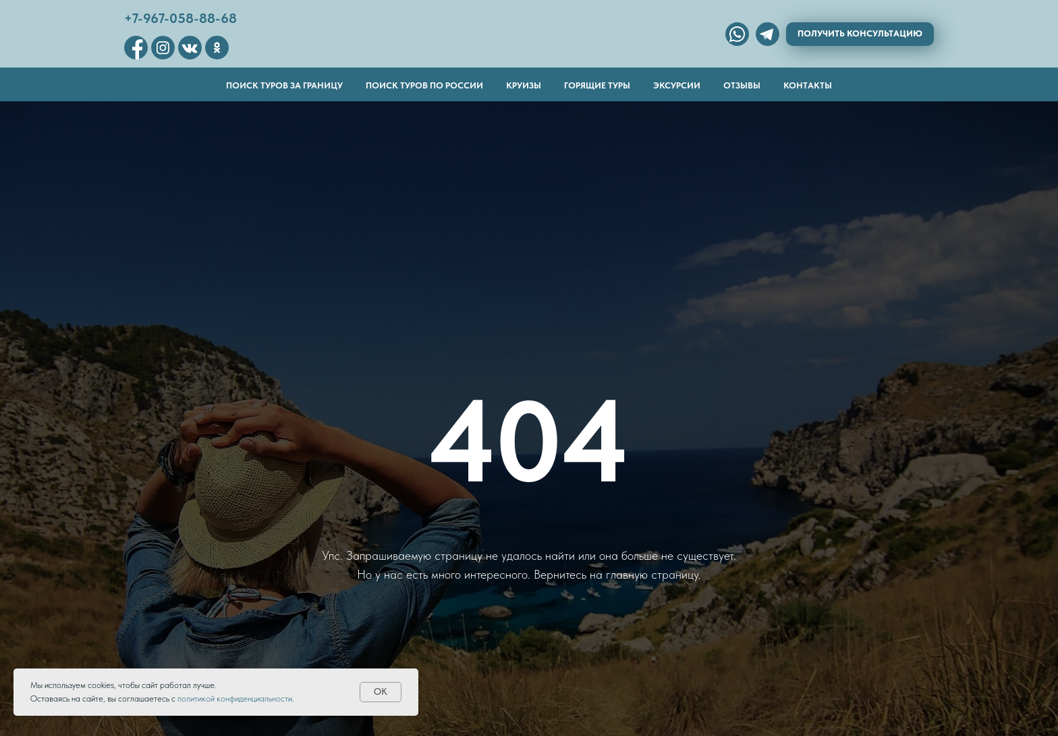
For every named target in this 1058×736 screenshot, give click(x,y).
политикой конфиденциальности (234, 698)
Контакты (807, 85)
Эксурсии (676, 85)
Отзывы (741, 85)
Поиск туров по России (424, 85)
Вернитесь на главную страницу (616, 574)
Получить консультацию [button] (860, 33)
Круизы (523, 85)
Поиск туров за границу (284, 85)
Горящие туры (597, 85)
